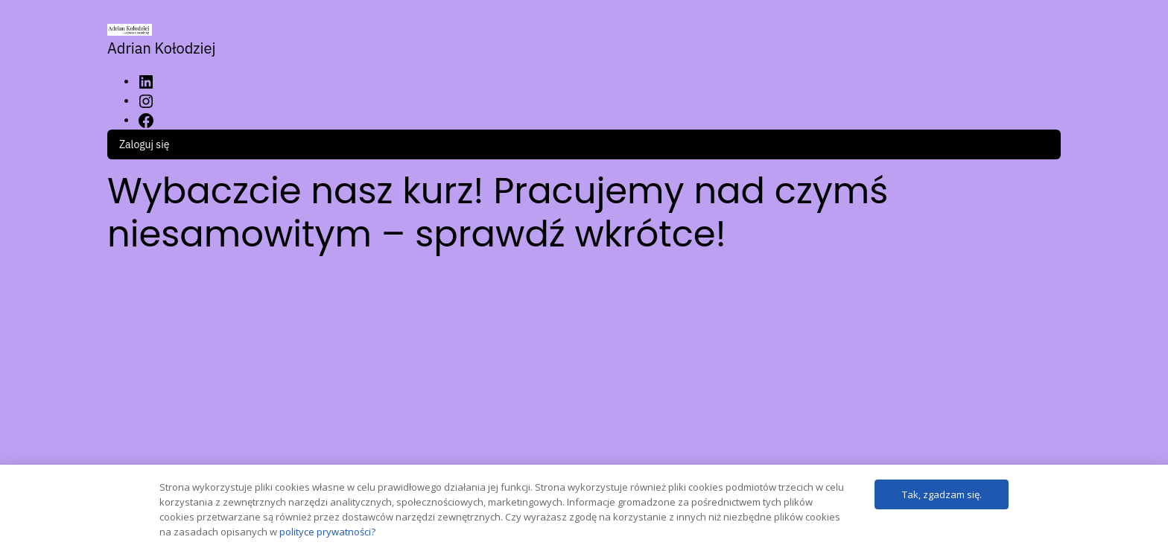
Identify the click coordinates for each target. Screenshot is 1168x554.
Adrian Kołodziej (161, 48)
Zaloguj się (144, 144)
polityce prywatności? (327, 531)
